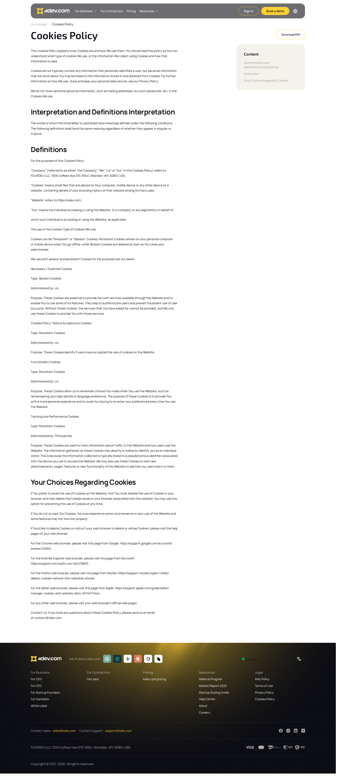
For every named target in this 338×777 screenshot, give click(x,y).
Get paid (92, 679)
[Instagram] (288, 730)
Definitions (251, 74)
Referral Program (210, 679)
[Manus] (158, 659)
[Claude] (138, 659)
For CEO (36, 679)
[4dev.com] (53, 11)
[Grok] (148, 659)
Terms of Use (264, 686)
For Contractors (112, 11)
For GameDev (40, 699)
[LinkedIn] (295, 730)
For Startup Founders (45, 692)
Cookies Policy (265, 699)
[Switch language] (295, 11)
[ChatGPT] (107, 659)
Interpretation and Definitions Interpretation (261, 65)
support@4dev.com (118, 731)
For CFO (36, 686)
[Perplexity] (117, 659)
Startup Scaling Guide (214, 692)
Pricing (131, 11)
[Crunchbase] (303, 730)
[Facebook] (281, 730)
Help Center (207, 699)
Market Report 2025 (213, 686)
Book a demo (275, 11)
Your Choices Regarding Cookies (266, 80)
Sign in (248, 11)
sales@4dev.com (64, 731)
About (203, 706)
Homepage (39, 24)
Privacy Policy (264, 692)
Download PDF (290, 34)
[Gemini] (128, 659)
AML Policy (262, 679)
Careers (204, 712)
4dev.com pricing (154, 679)
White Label (39, 706)
